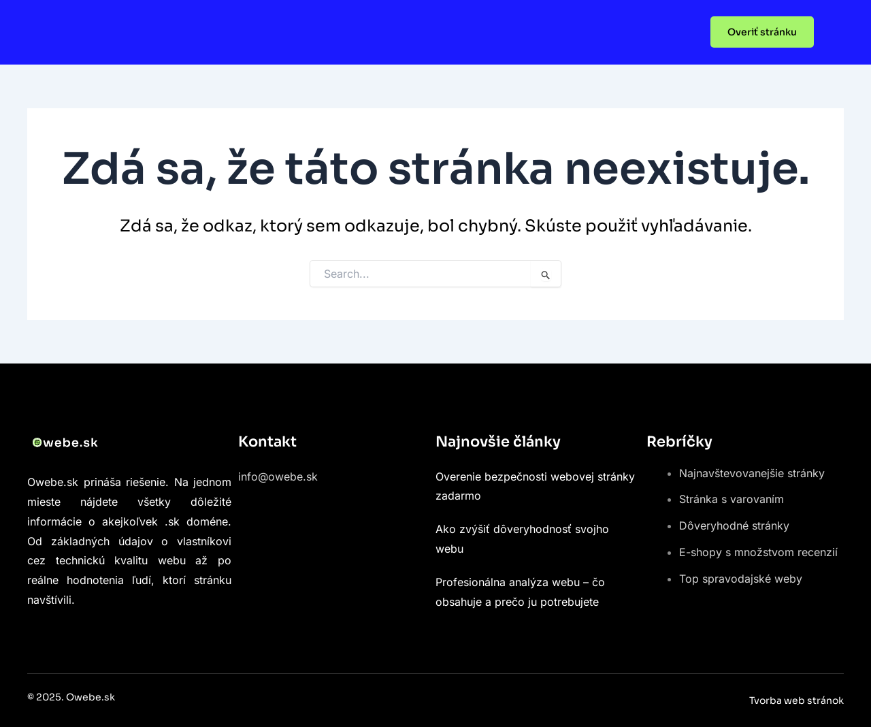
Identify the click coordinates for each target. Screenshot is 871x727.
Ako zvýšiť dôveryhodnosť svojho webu (522, 538)
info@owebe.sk (278, 476)
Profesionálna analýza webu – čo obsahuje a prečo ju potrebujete (520, 592)
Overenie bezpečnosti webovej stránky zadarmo (535, 486)
